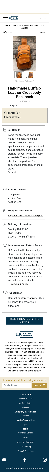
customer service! (28, 298)
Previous (7, 32)
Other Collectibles (31, 25)
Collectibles (17, 25)
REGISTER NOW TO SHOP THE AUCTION (24, 320)
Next (42, 32)
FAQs (25, 437)
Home (7, 25)
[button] (19, 75)
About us (25, 416)
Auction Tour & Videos (26, 420)
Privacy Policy (25, 447)
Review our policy (18, 284)
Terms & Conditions (25, 451)
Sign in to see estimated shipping (26, 215)
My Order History (25, 403)
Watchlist (25, 408)
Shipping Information (25, 442)
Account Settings (25, 399)
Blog (25, 425)
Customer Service (25, 433)
